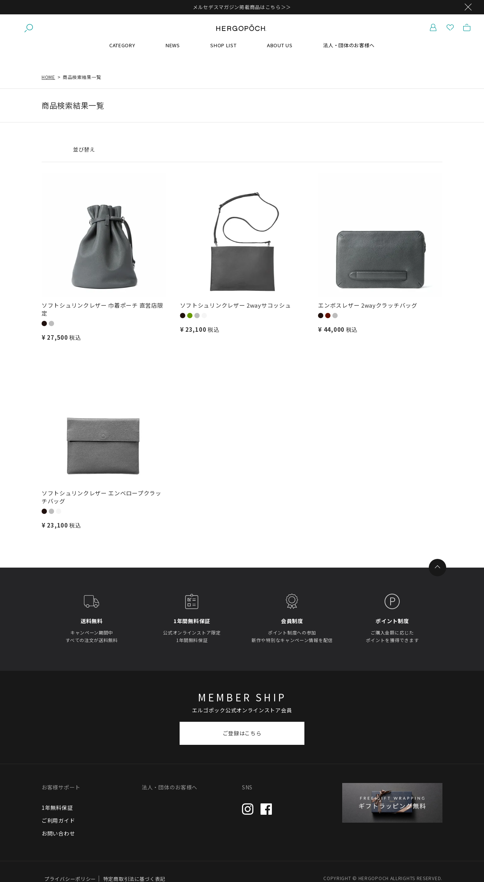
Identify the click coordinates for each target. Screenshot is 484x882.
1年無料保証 (57, 807)
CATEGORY (122, 45)
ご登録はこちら (242, 733)
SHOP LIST (223, 45)
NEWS (173, 45)
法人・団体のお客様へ (349, 45)
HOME (48, 77)
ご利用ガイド (58, 820)
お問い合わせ (58, 833)
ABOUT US (280, 45)
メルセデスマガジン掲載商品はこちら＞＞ (242, 7)
